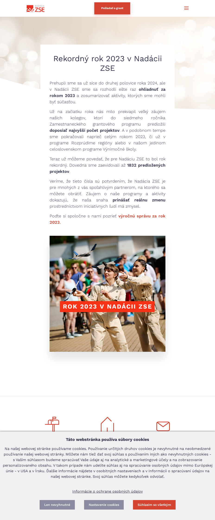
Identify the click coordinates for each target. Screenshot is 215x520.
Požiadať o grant (112, 8)
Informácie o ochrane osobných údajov (107, 491)
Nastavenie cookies (104, 505)
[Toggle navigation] (184, 8)
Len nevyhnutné (57, 505)
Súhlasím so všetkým (154, 505)
